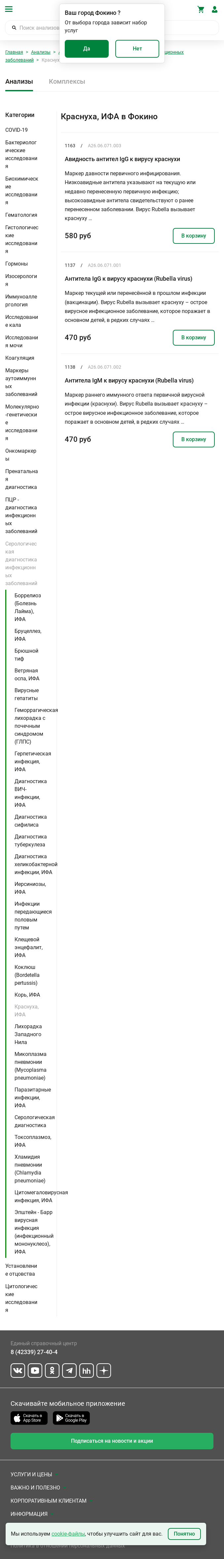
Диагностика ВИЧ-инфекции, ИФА (31, 793)
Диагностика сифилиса (31, 821)
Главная (14, 52)
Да (86, 48)
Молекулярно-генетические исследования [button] (22, 422)
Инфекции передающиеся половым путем (33, 916)
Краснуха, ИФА (27, 1011)
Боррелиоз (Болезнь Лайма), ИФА (28, 607)
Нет (137, 48)
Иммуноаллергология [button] (21, 301)
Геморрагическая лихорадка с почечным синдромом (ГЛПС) (36, 726)
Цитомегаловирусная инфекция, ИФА (41, 1196)
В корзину (193, 236)
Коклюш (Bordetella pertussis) (27, 975)
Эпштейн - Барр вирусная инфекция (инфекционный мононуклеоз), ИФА (34, 1232)
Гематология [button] (21, 215)
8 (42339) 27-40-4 (34, 1351)
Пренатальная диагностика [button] (21, 479)
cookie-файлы (68, 1534)
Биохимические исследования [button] (21, 191)
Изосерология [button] (21, 280)
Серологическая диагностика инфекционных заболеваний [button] (21, 563)
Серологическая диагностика (35, 1121)
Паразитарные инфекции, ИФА (33, 1098)
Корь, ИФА (27, 995)
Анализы (41, 52)
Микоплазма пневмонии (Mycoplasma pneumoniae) (31, 1066)
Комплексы (67, 81)
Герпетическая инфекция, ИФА (33, 762)
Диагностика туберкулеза (31, 841)
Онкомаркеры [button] (20, 455)
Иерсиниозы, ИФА (30, 888)
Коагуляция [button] (19, 358)
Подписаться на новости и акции (112, 1441)
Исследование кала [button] (21, 321)
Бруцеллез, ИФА (28, 635)
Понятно (184, 1534)
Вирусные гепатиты (27, 694)
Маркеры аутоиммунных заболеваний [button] (21, 382)
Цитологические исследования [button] (21, 1298)
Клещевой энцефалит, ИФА (29, 947)
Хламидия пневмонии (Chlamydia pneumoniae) (30, 1169)
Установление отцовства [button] (21, 1270)
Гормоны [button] (16, 264)
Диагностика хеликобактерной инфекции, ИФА (36, 864)
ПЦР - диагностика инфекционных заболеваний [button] (21, 515)
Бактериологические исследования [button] (21, 154)
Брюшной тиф (26, 655)
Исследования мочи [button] (21, 341)
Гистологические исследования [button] (21, 239)
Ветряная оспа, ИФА (27, 674)
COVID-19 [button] (16, 130)
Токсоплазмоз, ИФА (33, 1141)
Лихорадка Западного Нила (28, 1034)
